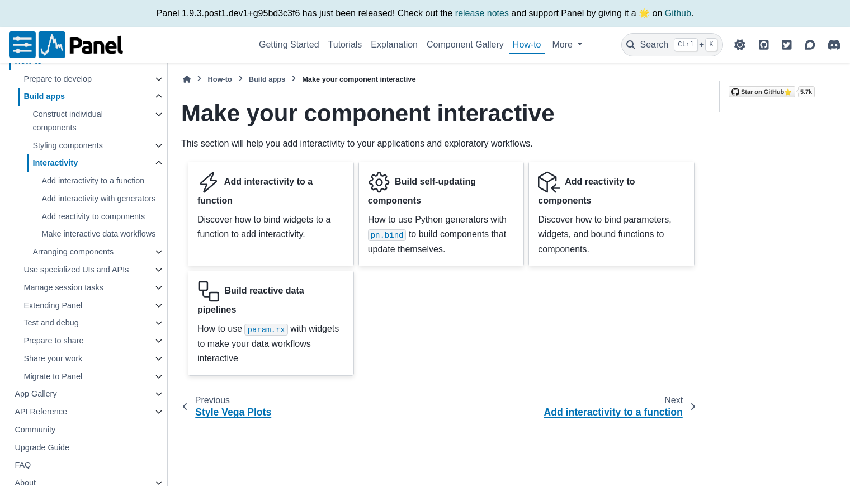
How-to (527, 44)
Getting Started (289, 44)
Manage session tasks (63, 287)
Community (35, 429)
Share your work (52, 358)
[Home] (187, 79)
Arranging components (73, 251)
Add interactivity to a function (92, 180)
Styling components (67, 145)
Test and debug (50, 322)
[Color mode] (740, 44)
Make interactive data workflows (98, 233)
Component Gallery (465, 44)
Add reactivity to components (93, 216)
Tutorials (345, 44)
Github (678, 13)
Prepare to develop (57, 78)
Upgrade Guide (42, 447)
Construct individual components (67, 121)
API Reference (41, 411)
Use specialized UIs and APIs (76, 269)
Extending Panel (52, 305)
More (563, 44)
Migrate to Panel (52, 376)
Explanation (394, 44)
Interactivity (55, 162)
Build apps (44, 96)
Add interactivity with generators (98, 198)
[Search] (672, 44)
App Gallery (35, 393)
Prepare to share (53, 340)
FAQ (23, 464)
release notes (482, 13)
